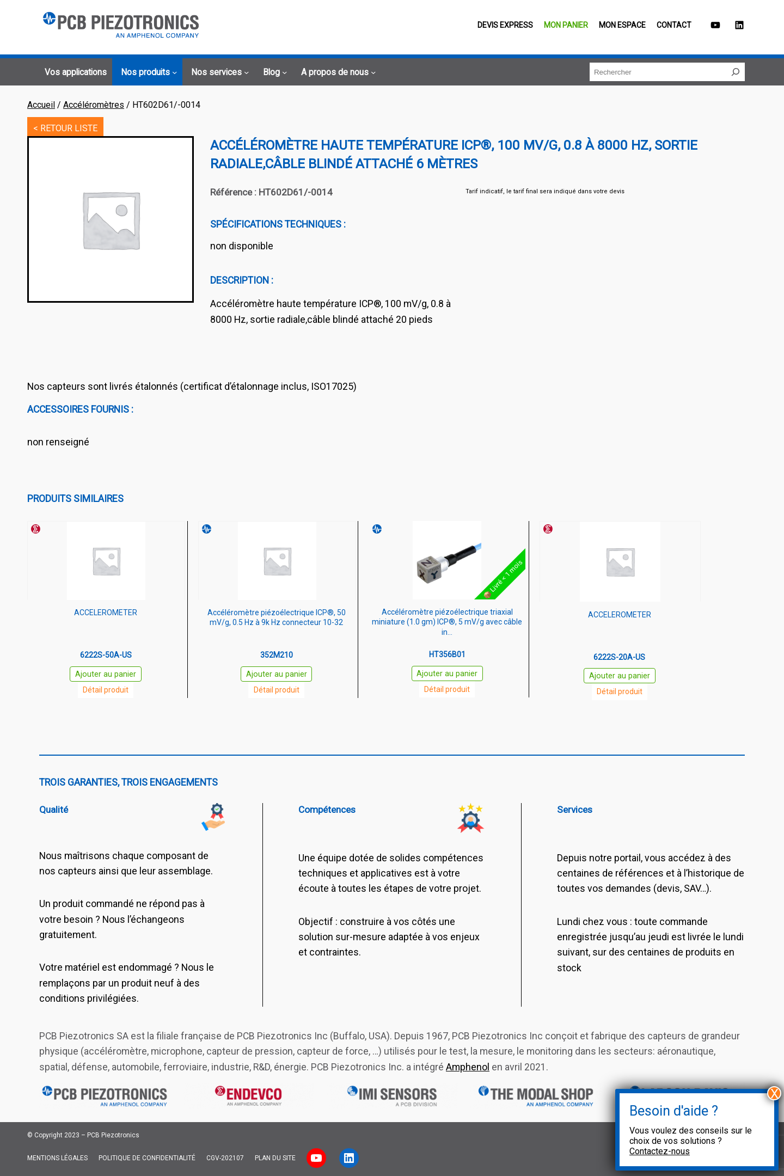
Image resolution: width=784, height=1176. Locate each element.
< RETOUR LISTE (65, 128)
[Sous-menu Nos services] (218, 72)
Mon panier (566, 25)
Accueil (41, 105)
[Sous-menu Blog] (273, 72)
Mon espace (622, 25)
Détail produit (105, 689)
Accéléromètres (93, 105)
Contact (674, 25)
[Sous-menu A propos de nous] (337, 72)
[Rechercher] (735, 72)
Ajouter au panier (105, 674)
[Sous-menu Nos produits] (147, 72)
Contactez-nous (659, 1151)
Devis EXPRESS (505, 25)
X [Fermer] (774, 1093)
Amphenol (467, 1067)
